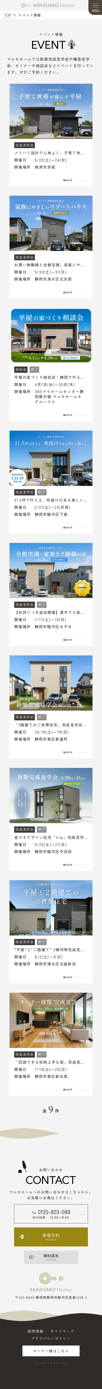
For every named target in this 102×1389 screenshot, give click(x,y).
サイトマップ (62, 1331)
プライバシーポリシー (51, 1338)
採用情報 (36, 1331)
